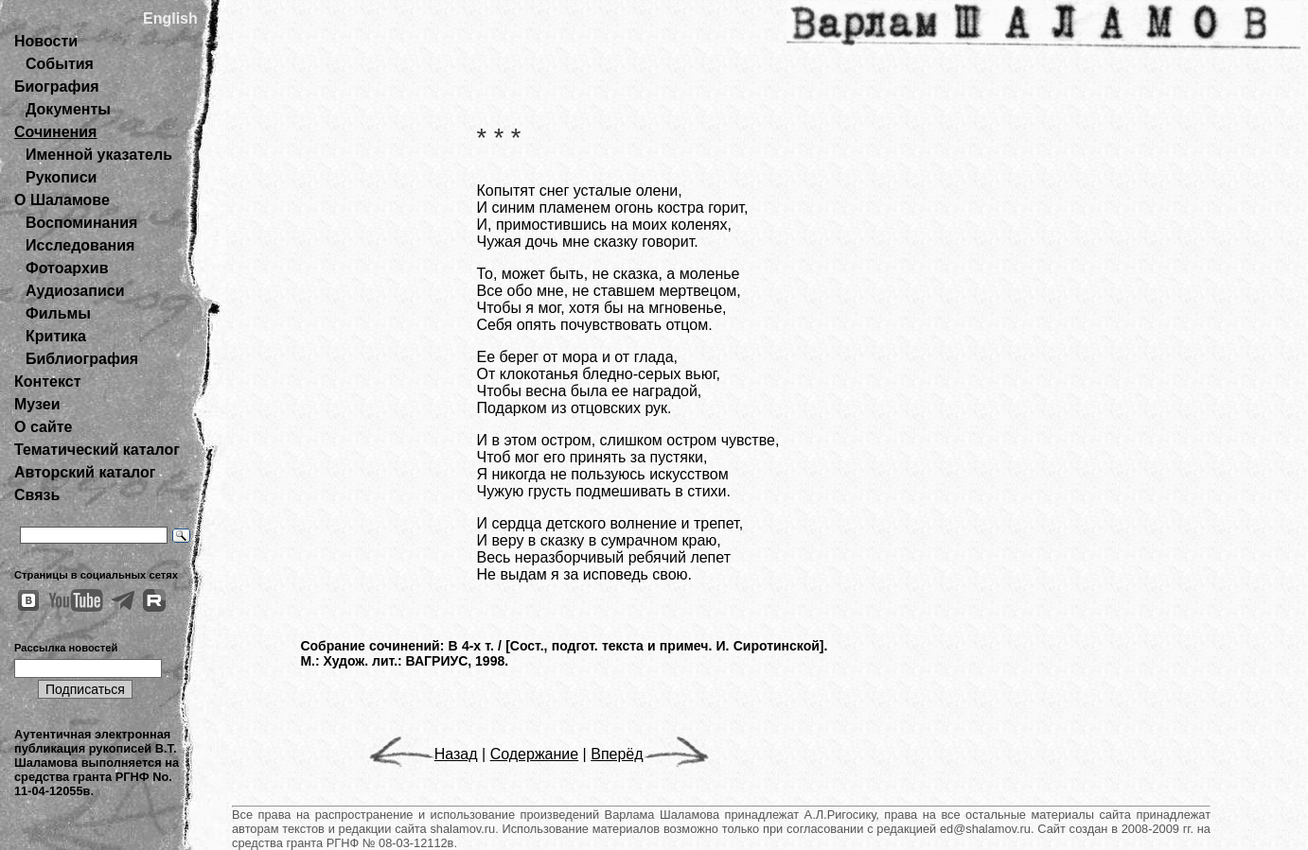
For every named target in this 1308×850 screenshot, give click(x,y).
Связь (37, 495)
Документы (68, 109)
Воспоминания (81, 223)
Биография (56, 86)
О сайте (43, 427)
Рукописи (61, 177)
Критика (56, 336)
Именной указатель (99, 155)
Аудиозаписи (75, 291)
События (60, 64)
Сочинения (55, 132)
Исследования (80, 245)
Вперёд (649, 754)
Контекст (47, 381)
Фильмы (58, 313)
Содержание (534, 754)
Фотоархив (67, 268)
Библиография (82, 359)
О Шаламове (62, 200)
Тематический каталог (97, 450)
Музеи (37, 404)
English (170, 18)
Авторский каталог (84, 472)
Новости (46, 41)
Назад (423, 754)
